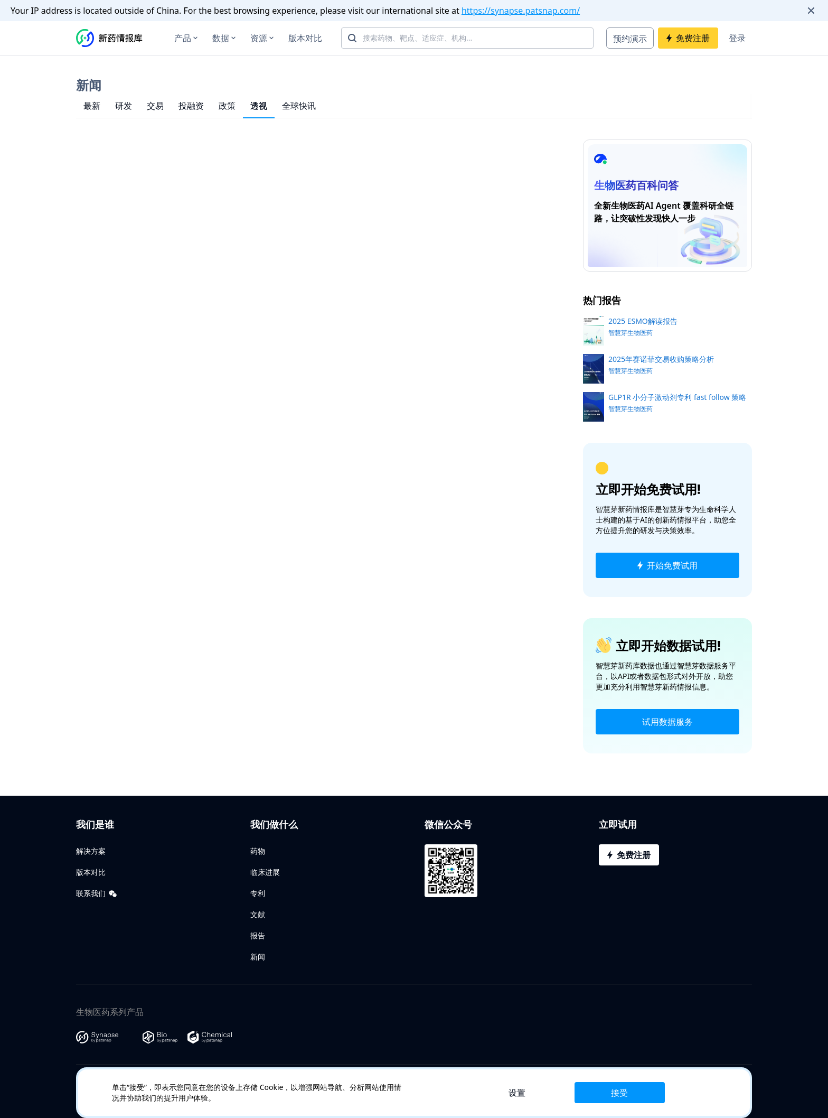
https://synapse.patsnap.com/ (521, 10)
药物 (257, 851)
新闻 (257, 957)
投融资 (191, 105)
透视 (258, 105)
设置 (517, 1092)
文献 (257, 914)
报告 (257, 935)
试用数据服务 (667, 722)
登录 (737, 38)
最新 (91, 105)
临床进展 (265, 872)
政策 (227, 105)
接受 (619, 1092)
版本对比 (305, 38)
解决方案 (91, 851)
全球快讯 (299, 105)
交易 (155, 105)
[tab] (91, 106)
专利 (257, 893)
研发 (123, 105)
